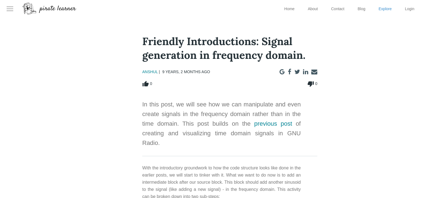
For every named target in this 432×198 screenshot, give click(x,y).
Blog (361, 9)
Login (409, 9)
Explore (385, 9)
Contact (337, 9)
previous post (273, 123)
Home (289, 9)
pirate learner (58, 8)
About (313, 9)
